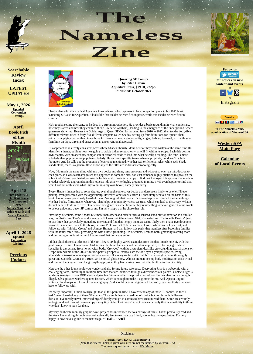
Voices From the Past (18, 216)
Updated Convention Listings (18, 112)
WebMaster (147, 346)
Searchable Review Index (18, 75)
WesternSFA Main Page (230, 146)
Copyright (110, 339)
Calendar (230, 158)
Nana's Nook (15, 208)
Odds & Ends (16, 211)
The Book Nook (18, 198)
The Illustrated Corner (18, 203)
